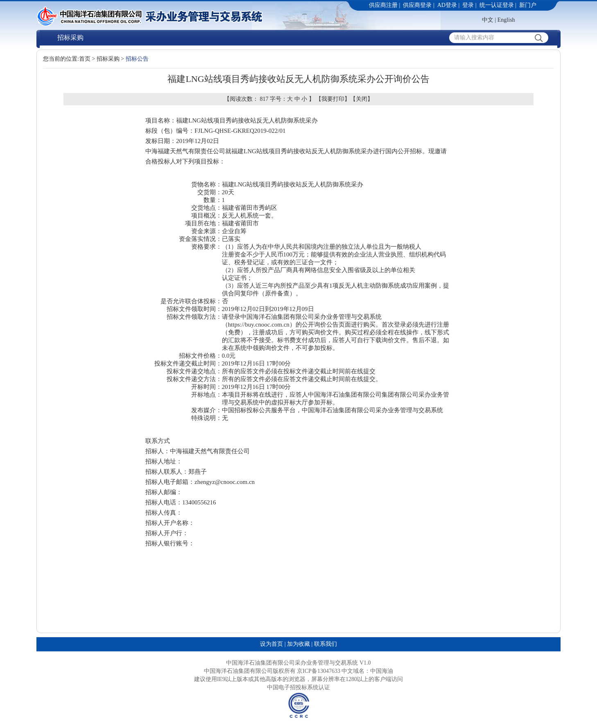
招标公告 (137, 59)
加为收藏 (298, 644)
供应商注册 (383, 5)
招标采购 (70, 37)
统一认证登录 (496, 5)
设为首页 (271, 644)
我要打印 (332, 99)
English (506, 20)
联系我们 (325, 644)
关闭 (361, 99)
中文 (487, 20)
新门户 (527, 5)
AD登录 (447, 5)
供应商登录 (417, 5)
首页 (84, 59)
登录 (468, 5)
